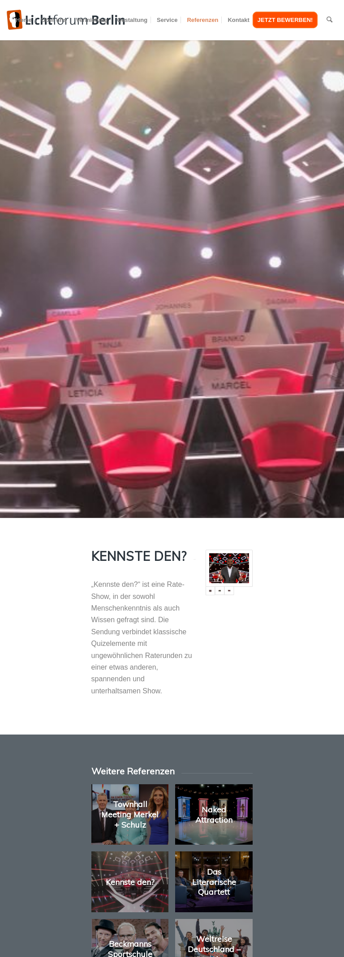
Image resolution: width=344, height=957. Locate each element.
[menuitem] (23, 20)
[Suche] (329, 20)
